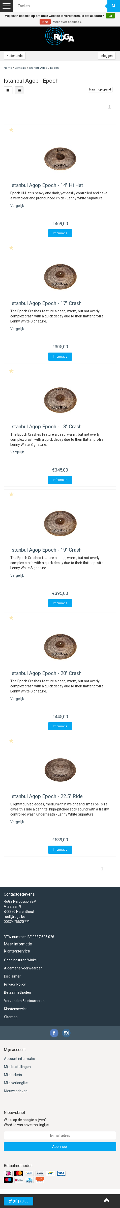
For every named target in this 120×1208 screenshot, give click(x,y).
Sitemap (11, 1017)
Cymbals (20, 67)
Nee (45, 22)
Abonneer (60, 1147)
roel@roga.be (14, 917)
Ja (110, 16)
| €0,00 (18, 1201)
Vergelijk (17, 206)
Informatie (60, 233)
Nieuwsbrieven (15, 1091)
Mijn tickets (13, 1075)
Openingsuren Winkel (21, 960)
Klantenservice (15, 1009)
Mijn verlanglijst (16, 1083)
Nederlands (15, 56)
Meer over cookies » (67, 22)
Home (8, 67)
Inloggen (107, 56)
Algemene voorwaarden (23, 968)
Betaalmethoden (17, 992)
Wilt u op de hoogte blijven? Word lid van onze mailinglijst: (27, 1122)
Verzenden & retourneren (24, 1001)
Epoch (54, 67)
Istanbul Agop (38, 67)
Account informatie (19, 1059)
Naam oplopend (100, 89)
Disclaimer (12, 976)
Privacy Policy (15, 984)
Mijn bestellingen (17, 1067)
